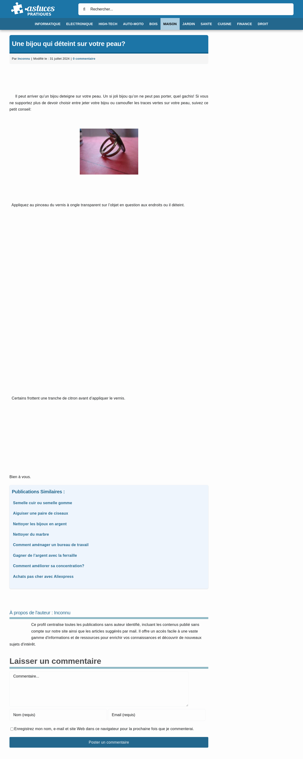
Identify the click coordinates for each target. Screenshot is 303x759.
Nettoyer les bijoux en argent (40, 524)
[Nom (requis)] (58, 715)
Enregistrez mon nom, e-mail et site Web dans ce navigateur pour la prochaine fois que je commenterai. (104, 729)
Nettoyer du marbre (31, 534)
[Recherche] (84, 9)
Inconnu (24, 58)
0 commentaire (84, 58)
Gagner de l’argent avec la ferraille (45, 555)
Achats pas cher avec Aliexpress (43, 577)
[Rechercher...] (186, 9)
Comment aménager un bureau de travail (51, 545)
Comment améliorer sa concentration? (48, 566)
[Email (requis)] (156, 715)
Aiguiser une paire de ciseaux (40, 513)
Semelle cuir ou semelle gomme (42, 503)
